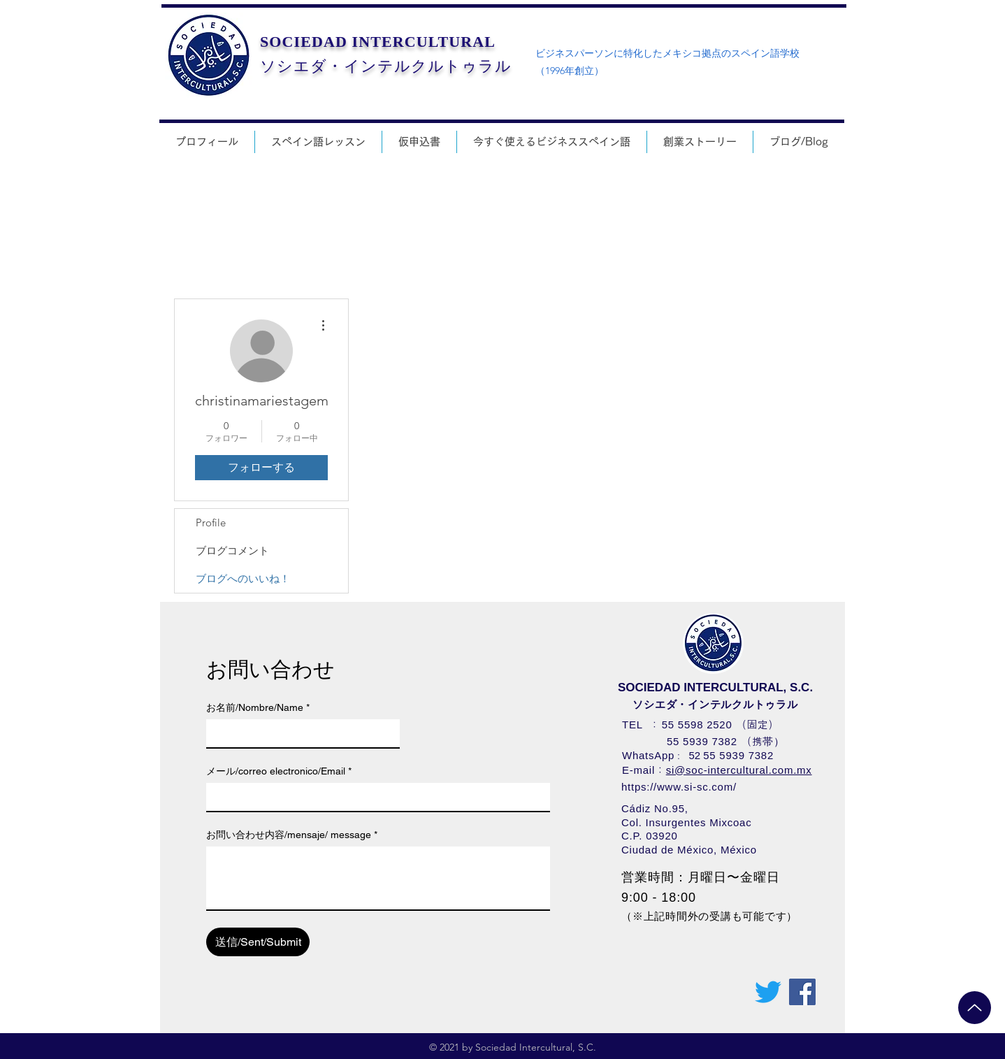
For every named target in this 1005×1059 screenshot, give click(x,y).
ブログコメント (232, 550)
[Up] (974, 1007)
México (739, 850)
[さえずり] (768, 992)
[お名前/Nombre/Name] (298, 733)
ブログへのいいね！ (243, 578)
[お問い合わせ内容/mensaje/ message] (378, 878)
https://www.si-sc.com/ (679, 787)
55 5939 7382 (702, 741)
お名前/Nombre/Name (258, 708)
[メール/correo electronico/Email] (374, 797)
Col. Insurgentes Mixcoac (686, 822)
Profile (211, 522)
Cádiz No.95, (654, 808)
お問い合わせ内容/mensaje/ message (291, 835)
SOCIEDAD (303, 41)
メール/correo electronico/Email (279, 771)
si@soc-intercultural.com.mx (739, 770)
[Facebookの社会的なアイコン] (802, 992)
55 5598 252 (694, 724)
